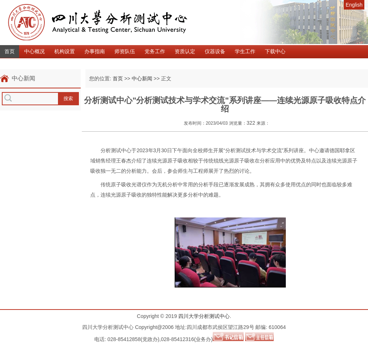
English (354, 5)
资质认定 (185, 51)
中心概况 (34, 51)
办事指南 (94, 51)
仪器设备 (215, 51)
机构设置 (64, 51)
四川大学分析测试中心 (204, 316)
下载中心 (275, 51)
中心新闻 (142, 78)
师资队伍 (124, 51)
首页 (9, 51)
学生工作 (245, 51)
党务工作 (155, 51)
